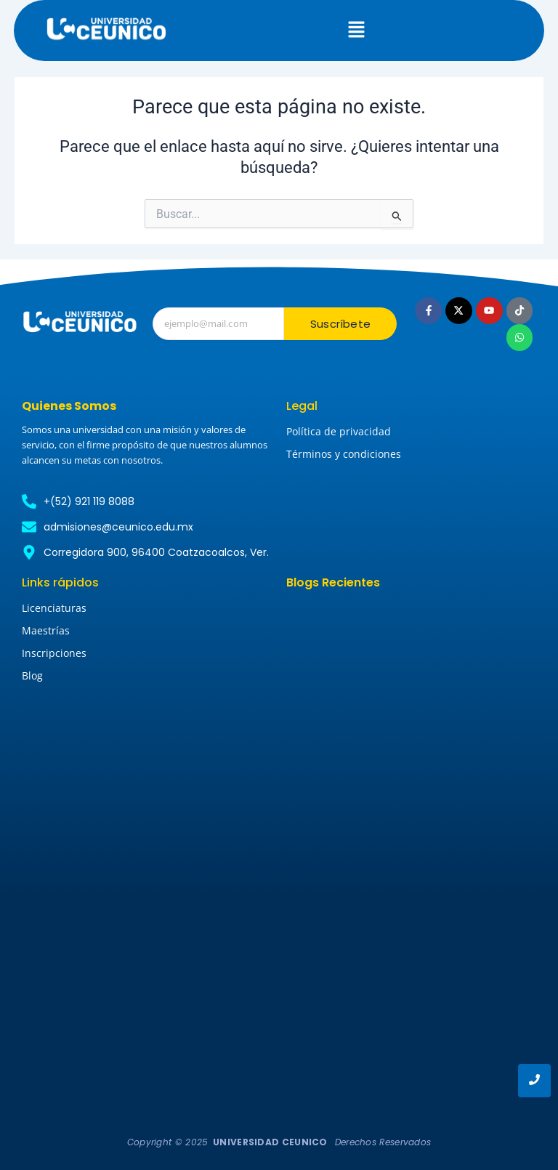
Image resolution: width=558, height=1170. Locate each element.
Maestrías (46, 630)
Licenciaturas (54, 608)
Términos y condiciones (343, 454)
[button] (356, 31)
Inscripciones (54, 653)
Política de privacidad (338, 431)
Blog (32, 675)
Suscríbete (340, 323)
